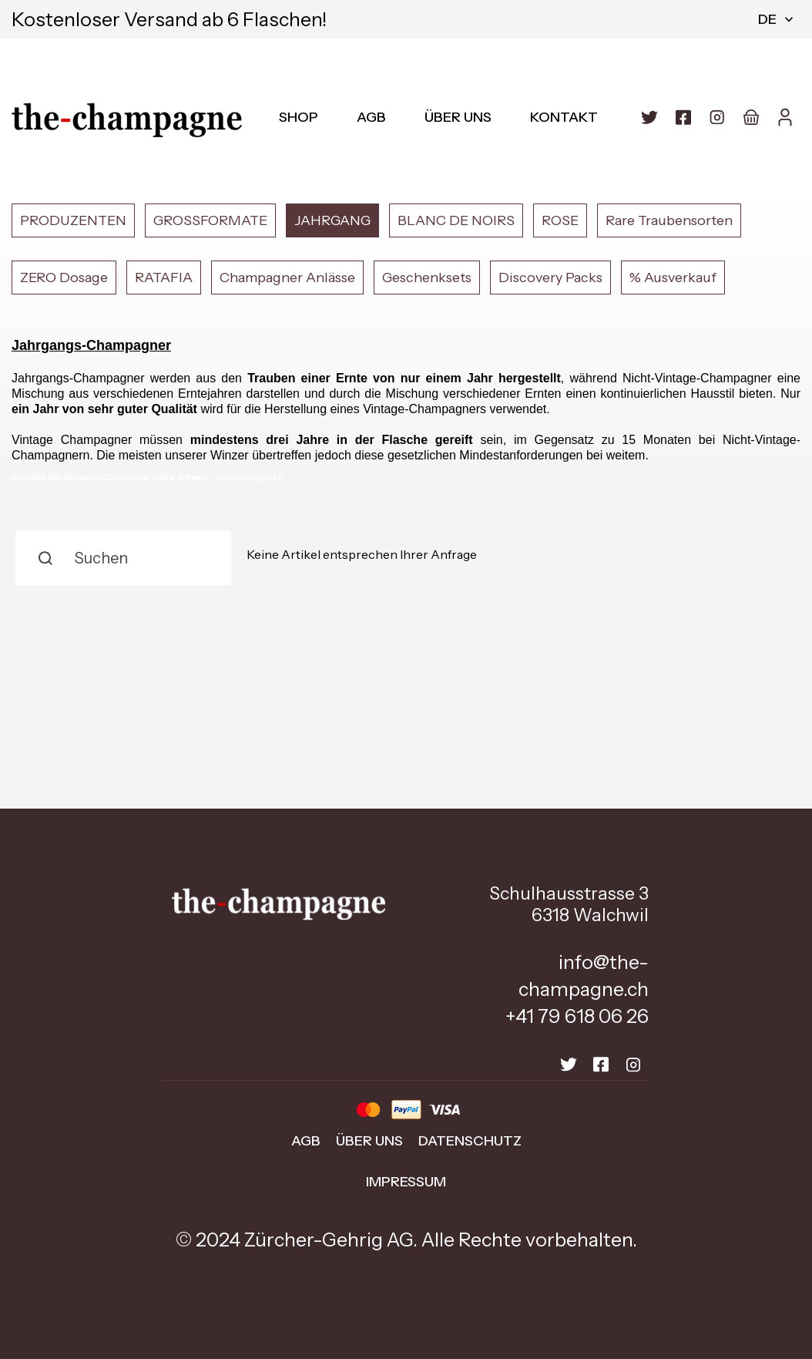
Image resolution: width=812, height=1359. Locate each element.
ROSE (560, 220)
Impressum (406, 1181)
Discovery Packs (550, 277)
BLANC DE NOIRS (456, 220)
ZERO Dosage (64, 277)
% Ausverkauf (672, 277)
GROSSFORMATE (210, 220)
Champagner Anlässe (287, 277)
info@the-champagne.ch (583, 975)
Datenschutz (470, 1140)
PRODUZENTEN (73, 220)
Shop (298, 117)
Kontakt (564, 117)
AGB (371, 117)
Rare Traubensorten (669, 220)
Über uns (458, 117)
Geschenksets (426, 277)
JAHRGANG (332, 220)
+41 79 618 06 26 (577, 1016)
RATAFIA (164, 277)
